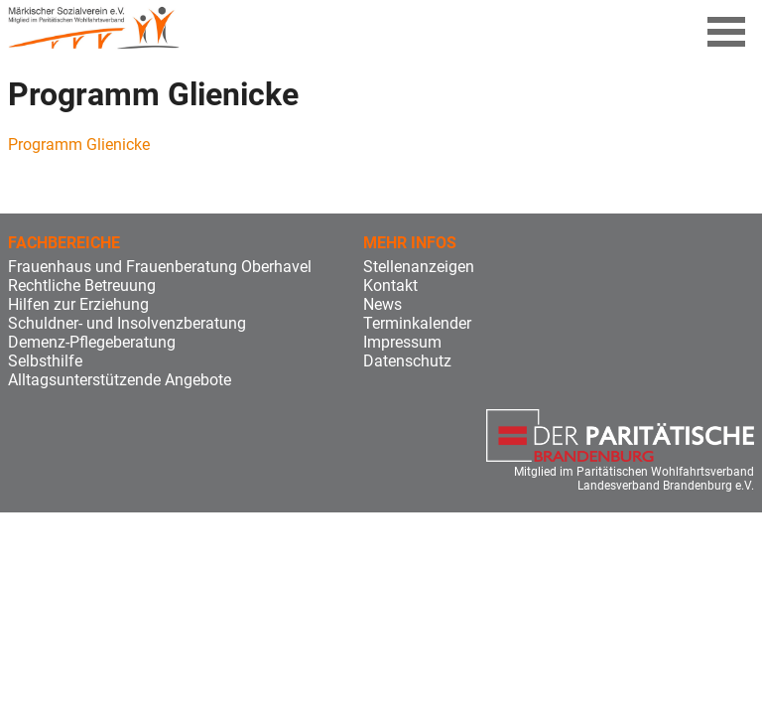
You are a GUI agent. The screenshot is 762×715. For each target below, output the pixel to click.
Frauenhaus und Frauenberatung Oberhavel (160, 266)
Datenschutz (407, 361)
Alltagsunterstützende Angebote (119, 379)
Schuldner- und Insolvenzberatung (127, 323)
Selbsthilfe (45, 361)
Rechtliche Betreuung (82, 285)
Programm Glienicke (79, 144)
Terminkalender (417, 323)
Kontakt (390, 285)
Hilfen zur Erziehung (78, 304)
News (382, 304)
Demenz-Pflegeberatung (92, 342)
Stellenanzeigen (418, 266)
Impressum (402, 342)
